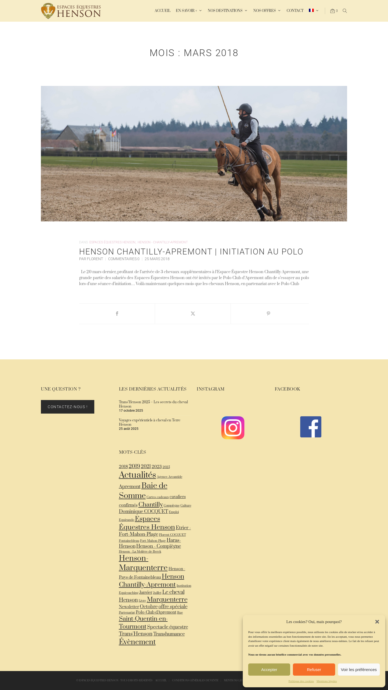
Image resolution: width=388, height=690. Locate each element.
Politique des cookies (301, 681)
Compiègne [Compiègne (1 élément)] (172, 506)
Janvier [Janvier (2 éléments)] (145, 592)
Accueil (161, 680)
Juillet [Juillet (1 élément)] (157, 593)
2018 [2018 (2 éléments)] (123, 466)
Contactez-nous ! (68, 407)
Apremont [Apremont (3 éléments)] (130, 487)
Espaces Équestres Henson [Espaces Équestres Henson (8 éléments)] (147, 523)
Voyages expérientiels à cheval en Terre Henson (149, 422)
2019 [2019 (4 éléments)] (134, 466)
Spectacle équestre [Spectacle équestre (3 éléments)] (167, 627)
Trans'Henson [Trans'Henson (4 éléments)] (136, 634)
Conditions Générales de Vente (195, 680)
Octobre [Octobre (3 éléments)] (149, 607)
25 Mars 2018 (157, 259)
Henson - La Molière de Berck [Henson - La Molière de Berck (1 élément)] (140, 552)
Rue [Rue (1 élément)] (180, 613)
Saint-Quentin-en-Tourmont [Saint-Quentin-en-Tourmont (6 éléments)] (143, 623)
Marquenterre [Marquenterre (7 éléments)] (167, 600)
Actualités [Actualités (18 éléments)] (137, 475)
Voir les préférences (359, 669)
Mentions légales (326, 681)
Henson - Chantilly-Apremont (163, 242)
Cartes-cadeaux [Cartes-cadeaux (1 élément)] (158, 497)
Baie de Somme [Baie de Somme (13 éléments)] (143, 491)
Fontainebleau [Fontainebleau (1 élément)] (129, 541)
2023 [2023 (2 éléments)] (157, 466)
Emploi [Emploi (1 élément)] (174, 512)
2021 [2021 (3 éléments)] (146, 467)
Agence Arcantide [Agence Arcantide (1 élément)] (169, 477)
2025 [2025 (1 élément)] (166, 467)
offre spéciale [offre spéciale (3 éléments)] (173, 607)
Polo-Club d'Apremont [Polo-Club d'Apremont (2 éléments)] (156, 612)
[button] (377, 621)
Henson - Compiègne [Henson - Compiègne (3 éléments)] (158, 546)
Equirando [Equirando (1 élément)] (126, 520)
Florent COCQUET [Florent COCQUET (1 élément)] (172, 535)
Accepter (269, 669)
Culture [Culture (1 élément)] (185, 506)
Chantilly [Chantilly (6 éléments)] (150, 505)
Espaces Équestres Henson (112, 242)
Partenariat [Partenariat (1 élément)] (127, 613)
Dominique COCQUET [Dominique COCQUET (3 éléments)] (143, 512)
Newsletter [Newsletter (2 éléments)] (129, 607)
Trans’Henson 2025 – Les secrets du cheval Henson (153, 404)
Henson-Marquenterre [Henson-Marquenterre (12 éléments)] (143, 563)
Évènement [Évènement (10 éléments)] (137, 642)
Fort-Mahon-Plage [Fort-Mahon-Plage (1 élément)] (153, 541)
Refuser (314, 669)
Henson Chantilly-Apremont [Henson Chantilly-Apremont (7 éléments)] (151, 581)
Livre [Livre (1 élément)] (142, 601)
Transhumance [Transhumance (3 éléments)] (169, 634)
